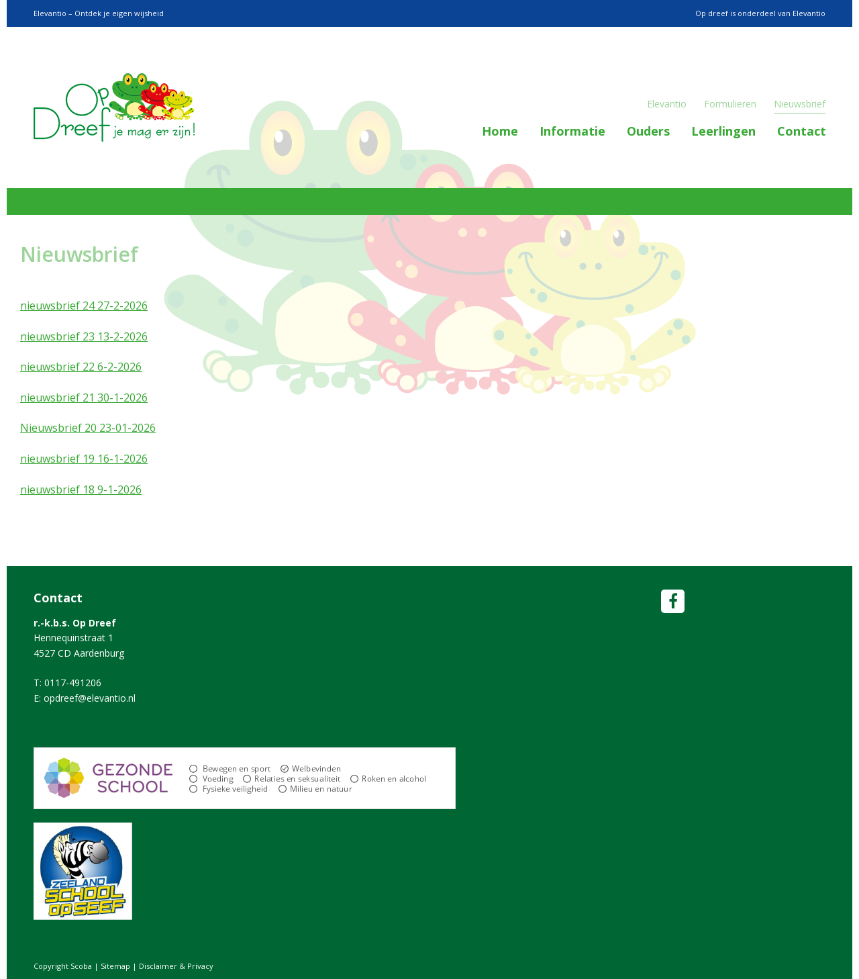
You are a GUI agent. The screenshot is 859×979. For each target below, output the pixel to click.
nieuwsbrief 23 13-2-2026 (84, 336)
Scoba (114, 107)
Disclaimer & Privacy (176, 966)
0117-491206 (72, 682)
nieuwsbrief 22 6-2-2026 (81, 366)
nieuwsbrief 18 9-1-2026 (81, 489)
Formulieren (730, 103)
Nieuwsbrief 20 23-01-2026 (88, 427)
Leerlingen (723, 131)
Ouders (648, 131)
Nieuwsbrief (799, 103)
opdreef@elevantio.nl (90, 698)
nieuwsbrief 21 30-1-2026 (84, 397)
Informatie (572, 131)
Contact (801, 131)
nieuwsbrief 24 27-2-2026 (84, 305)
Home (500, 131)
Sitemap (115, 966)
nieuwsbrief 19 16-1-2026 (84, 458)
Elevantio (667, 103)
